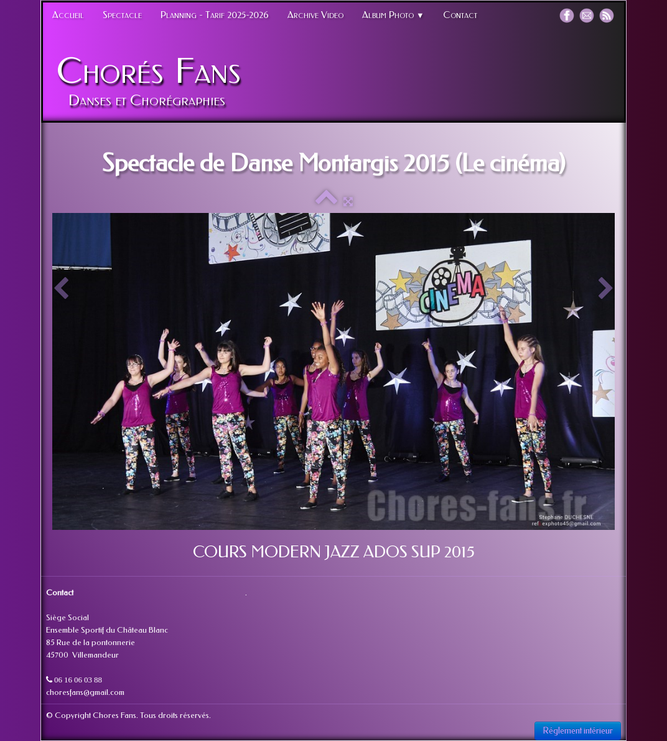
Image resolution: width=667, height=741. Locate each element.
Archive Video (315, 15)
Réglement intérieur (578, 730)
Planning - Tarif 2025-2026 (215, 15)
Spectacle (122, 15)
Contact (460, 15)
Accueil (68, 15)
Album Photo (393, 15)
